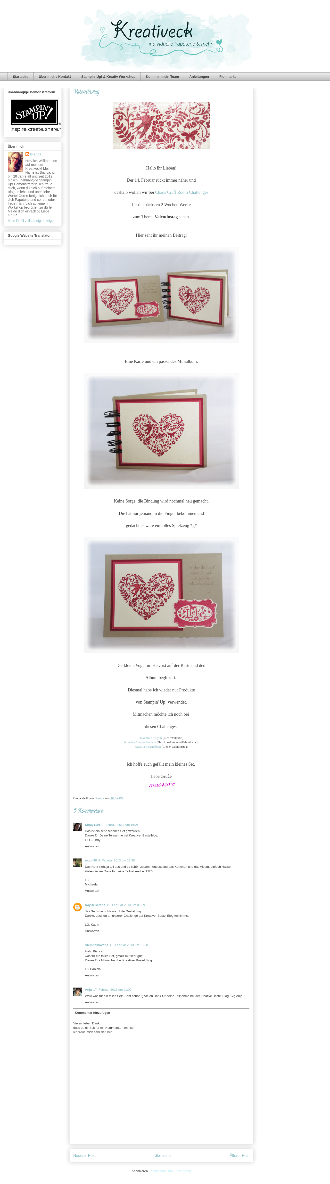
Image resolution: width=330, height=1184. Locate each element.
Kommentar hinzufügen (92, 1012)
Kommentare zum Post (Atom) (170, 1171)
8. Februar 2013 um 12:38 (116, 860)
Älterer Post (239, 1155)
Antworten (92, 846)
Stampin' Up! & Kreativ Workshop (108, 77)
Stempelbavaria (96, 945)
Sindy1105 (92, 825)
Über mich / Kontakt (55, 77)
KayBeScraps (95, 905)
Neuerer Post (84, 1155)
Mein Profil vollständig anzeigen (32, 221)
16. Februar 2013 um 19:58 (129, 945)
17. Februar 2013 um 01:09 (112, 989)
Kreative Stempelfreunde (140, 742)
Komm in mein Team (162, 77)
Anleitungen (199, 77)
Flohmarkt (227, 77)
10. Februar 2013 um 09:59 (126, 905)
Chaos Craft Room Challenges (181, 192)
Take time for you (150, 738)
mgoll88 (91, 860)
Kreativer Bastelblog (148, 746)
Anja (88, 989)
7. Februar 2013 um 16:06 (120, 825)
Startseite (20, 77)
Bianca (100, 798)
